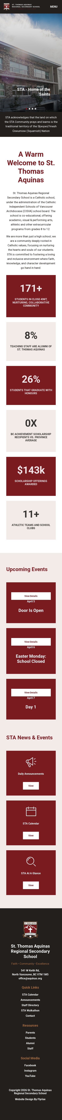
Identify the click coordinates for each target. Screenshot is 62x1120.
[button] (26, 109)
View (30, 785)
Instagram (30, 1070)
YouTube (30, 1076)
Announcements (30, 999)
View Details (30, 596)
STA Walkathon (30, 1010)
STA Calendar (30, 994)
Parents (30, 1032)
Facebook (30, 1065)
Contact (30, 1015)
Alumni (30, 1043)
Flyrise (42, 1099)
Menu (54, 6)
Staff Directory (30, 1005)
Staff (30, 1048)
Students (30, 1038)
